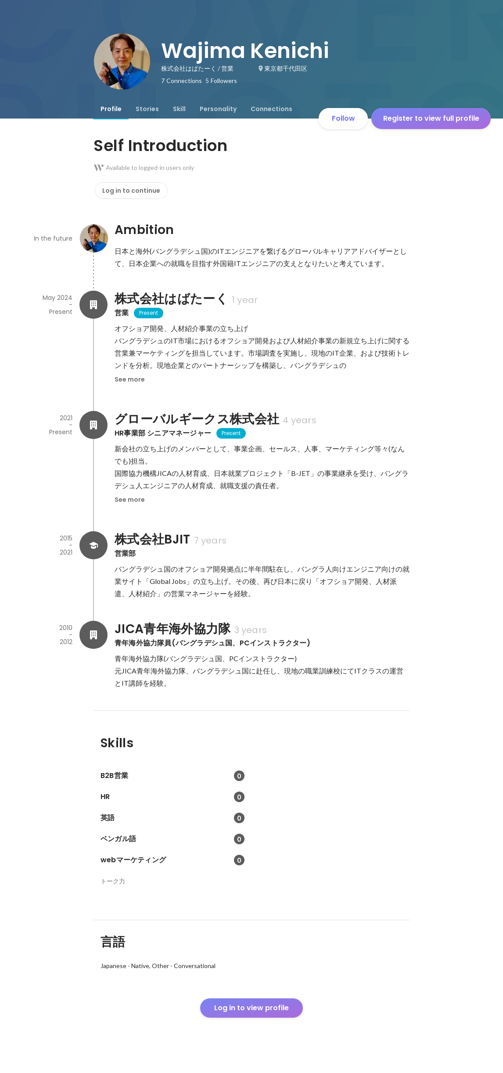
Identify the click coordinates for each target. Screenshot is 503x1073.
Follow (343, 118)
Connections (271, 108)
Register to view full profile (431, 118)
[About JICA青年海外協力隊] (93, 635)
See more (130, 379)
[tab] (111, 108)
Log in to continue (131, 190)
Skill (179, 108)
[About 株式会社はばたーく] (93, 305)
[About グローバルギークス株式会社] (93, 425)
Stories (147, 108)
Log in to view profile (251, 1008)
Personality (218, 108)
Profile (111, 108)
